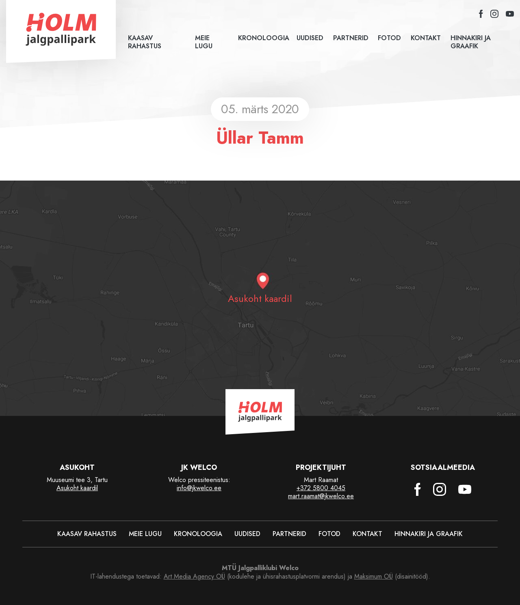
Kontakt (424, 38)
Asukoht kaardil (77, 488)
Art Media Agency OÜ (194, 576)
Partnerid (349, 38)
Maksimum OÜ (373, 576)
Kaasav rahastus (144, 42)
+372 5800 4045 (321, 488)
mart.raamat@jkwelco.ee (321, 496)
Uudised (309, 38)
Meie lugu (203, 42)
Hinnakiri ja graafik (471, 42)
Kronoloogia (261, 38)
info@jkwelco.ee (199, 488)
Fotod (388, 38)
